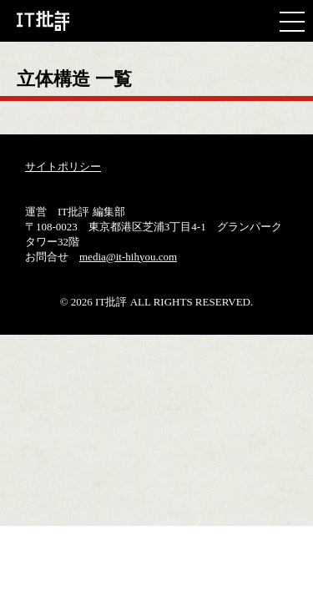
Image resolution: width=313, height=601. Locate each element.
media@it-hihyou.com (128, 256)
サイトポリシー (63, 166)
